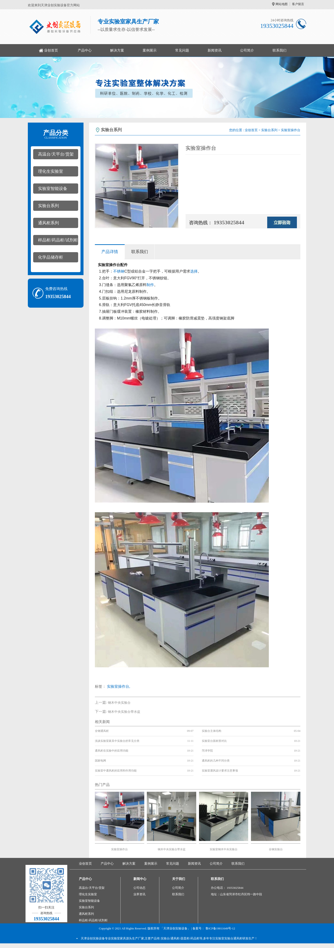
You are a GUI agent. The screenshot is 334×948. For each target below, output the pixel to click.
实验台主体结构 (211, 731)
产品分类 (55, 134)
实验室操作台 (119, 849)
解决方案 (117, 50)
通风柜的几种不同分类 (216, 760)
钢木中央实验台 (119, 702)
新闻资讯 (215, 50)
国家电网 (100, 760)
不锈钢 (118, 271)
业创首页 (51, 50)
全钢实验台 (276, 849)
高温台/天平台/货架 (56, 154)
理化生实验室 (50, 171)
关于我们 (178, 879)
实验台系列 (48, 205)
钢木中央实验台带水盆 (124, 711)
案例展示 (150, 50)
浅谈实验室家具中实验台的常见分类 (117, 741)
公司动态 (139, 887)
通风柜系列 (48, 223)
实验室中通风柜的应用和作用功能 (116, 770)
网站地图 (282, 4)
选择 (194, 271)
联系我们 (279, 50)
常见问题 (182, 50)
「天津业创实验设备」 (175, 928)
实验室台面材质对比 (214, 741)
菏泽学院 (207, 750)
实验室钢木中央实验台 (224, 849)
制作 (150, 285)
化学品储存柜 (50, 257)
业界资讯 (139, 894)
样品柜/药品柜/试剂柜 (58, 240)
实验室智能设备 (52, 188)
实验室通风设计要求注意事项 (220, 770)
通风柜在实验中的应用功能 (111, 750)
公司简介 (247, 50)
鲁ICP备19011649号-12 (220, 928)
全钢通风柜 (102, 731)
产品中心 (85, 50)
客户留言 (298, 4)
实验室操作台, (118, 686)
